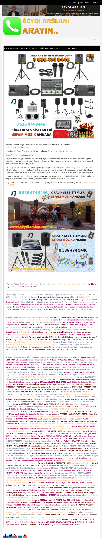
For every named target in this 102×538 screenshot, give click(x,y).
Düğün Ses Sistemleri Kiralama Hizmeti (25, 294)
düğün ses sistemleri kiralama (37, 176)
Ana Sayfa (72, 2)
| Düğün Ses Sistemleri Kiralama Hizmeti (26, 284)
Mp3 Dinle (84, 2)
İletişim (96, 2)
